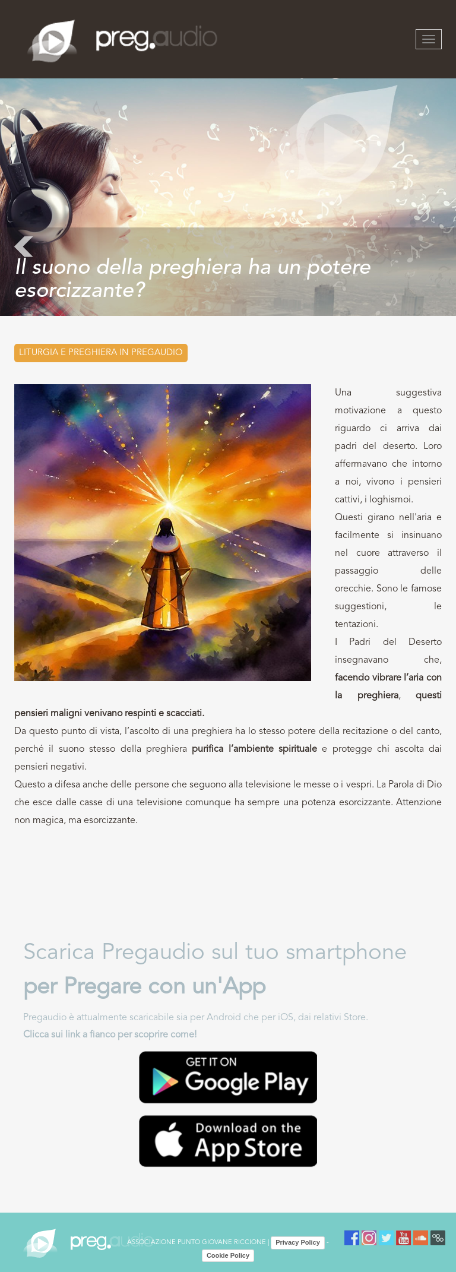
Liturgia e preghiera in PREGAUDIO (101, 353)
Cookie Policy (228, 1255)
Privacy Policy (298, 1242)
